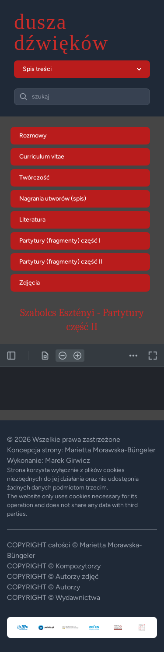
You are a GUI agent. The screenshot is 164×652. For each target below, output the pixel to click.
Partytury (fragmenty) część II (60, 261)
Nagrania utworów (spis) (52, 198)
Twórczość (34, 177)
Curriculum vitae (41, 156)
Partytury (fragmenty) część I (60, 240)
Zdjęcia (29, 282)
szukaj (40, 96)
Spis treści (82, 69)
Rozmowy (33, 135)
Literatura (32, 219)
